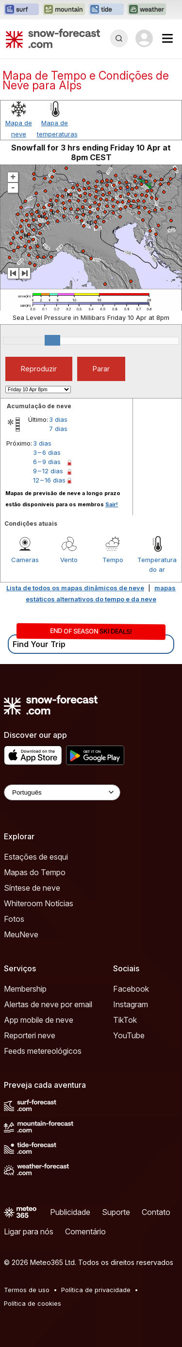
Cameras (25, 560)
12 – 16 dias (49, 480)
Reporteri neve (29, 1035)
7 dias (58, 428)
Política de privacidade (96, 1290)
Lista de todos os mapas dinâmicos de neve (75, 588)
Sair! (111, 504)
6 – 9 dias (47, 462)
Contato (156, 1212)
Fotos (14, 919)
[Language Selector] (62, 792)
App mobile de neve (38, 1020)
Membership (25, 989)
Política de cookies (32, 1303)
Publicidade (70, 1212)
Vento (69, 560)
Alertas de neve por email (48, 1004)
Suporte (116, 1212)
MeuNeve (21, 934)
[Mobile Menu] (167, 38)
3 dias (58, 419)
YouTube (129, 1035)
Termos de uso (27, 1290)
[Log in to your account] (144, 38)
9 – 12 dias (48, 471)
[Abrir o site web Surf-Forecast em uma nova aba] (21, 9)
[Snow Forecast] (53, 38)
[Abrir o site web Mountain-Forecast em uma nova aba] (64, 9)
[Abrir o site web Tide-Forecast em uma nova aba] (106, 9)
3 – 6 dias (47, 452)
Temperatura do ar (157, 564)
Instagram (130, 1004)
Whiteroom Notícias (38, 903)
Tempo (112, 560)
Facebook (131, 989)
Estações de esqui (36, 857)
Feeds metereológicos (43, 1051)
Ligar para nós (28, 1231)
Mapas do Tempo (35, 872)
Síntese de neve (32, 888)
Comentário (85, 1231)
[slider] (52, 340)
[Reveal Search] (119, 38)
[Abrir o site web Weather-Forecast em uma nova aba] (147, 9)
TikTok (125, 1020)
